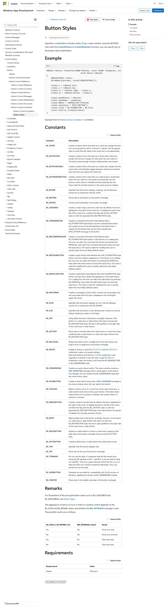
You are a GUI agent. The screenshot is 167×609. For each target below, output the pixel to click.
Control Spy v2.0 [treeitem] (12, 226)
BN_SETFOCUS (111, 349)
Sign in (161, 3)
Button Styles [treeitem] (19, 114)
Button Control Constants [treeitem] (24, 111)
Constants (134, 27)
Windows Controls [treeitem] (12, 30)
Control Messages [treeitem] (12, 37)
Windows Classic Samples (69, 119)
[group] (83, 92)
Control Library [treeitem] (13, 62)
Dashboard (158, 10)
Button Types (69, 499)
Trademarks (108, 601)
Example (133, 24)
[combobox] (21, 25)
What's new (145, 10)
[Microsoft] (5, 3)
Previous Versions (24, 601)
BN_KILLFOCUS (95, 349)
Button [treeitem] (12, 74)
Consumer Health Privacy (75, 601)
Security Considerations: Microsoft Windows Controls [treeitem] (19, 54)
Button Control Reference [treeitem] (21, 85)
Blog (35, 601)
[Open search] (154, 3)
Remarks (133, 31)
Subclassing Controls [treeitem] (13, 45)
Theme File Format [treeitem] (12, 233)
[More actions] (120, 19)
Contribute (46, 601)
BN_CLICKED (96, 355)
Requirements (135, 34)
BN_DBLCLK (109, 357)
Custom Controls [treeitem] (12, 41)
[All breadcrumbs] (47, 19)
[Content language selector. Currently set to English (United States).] (15, 595)
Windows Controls (58, 19)
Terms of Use (95, 601)
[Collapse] (35, 19)
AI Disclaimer (8, 601)
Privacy (57, 601)
